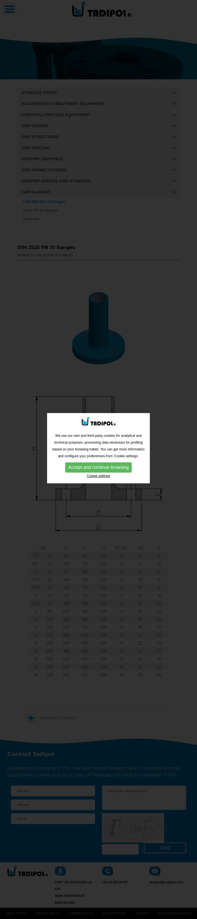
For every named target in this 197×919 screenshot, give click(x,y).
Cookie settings (98, 449)
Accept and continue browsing (98, 440)
